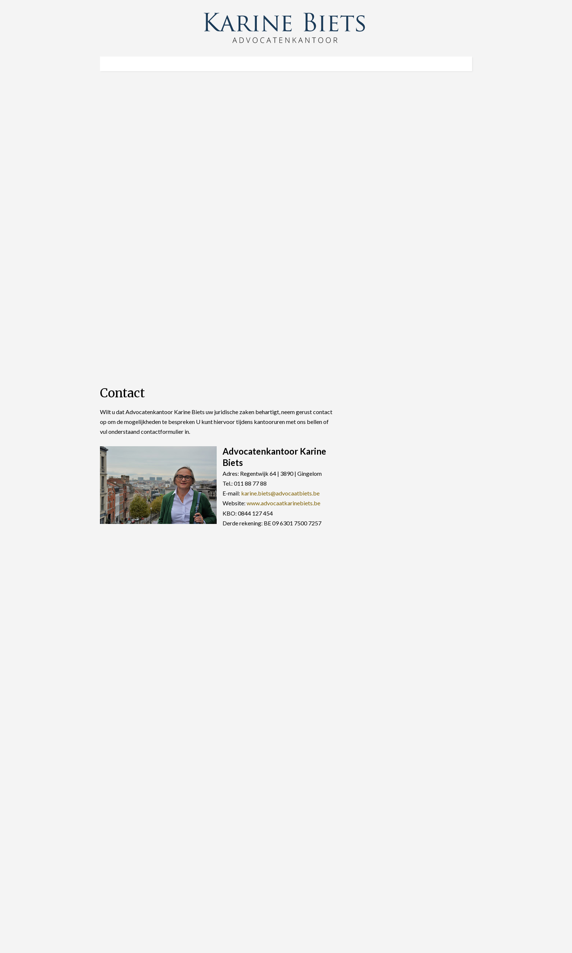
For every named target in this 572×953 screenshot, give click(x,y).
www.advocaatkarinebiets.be (283, 502)
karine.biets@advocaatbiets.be (280, 493)
